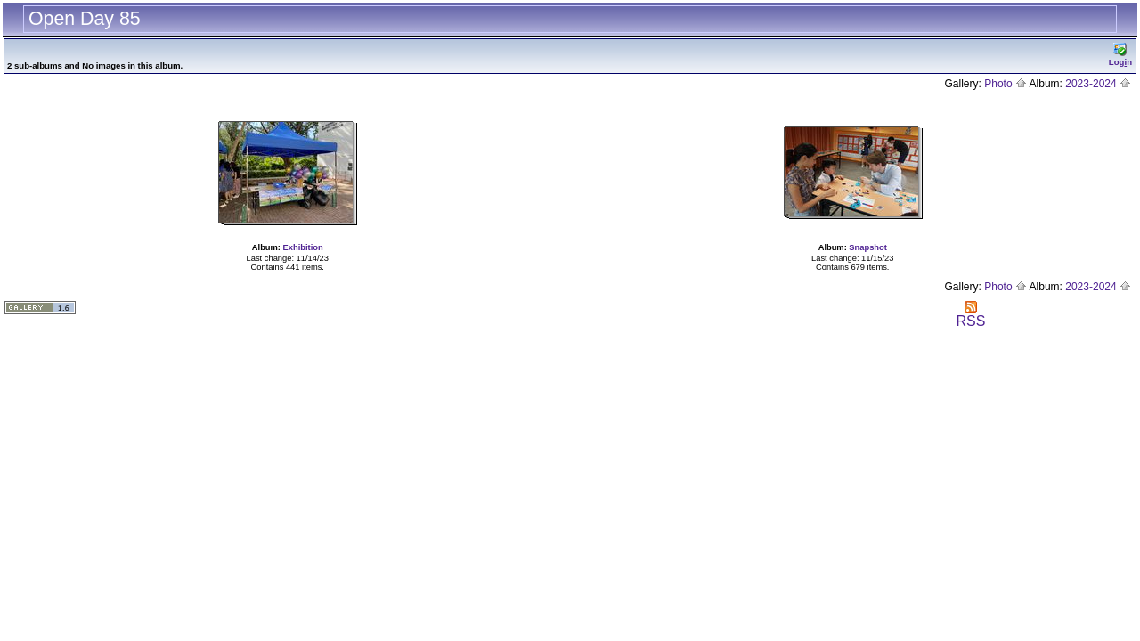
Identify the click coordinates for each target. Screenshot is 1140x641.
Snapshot (868, 247)
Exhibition (303, 247)
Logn (1120, 55)
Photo (1005, 83)
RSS (970, 315)
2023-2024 (1098, 83)
